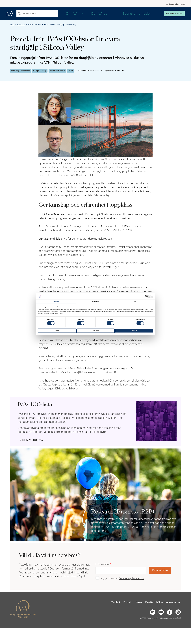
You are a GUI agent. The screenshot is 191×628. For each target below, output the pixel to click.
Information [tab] (95, 301)
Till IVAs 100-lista (32, 439)
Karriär (149, 602)
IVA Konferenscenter (168, 602)
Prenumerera (160, 570)
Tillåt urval (95, 330)
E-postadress (103, 564)
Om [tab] (135, 301)
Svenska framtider (146, 13)
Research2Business (57, 71)
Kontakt (128, 602)
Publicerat (21, 24)
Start (12, 24)
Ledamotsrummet (177, 4)
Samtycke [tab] (56, 301)
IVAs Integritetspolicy (131, 578)
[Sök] (19, 13)
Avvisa (57, 330)
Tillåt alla (134, 330)
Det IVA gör (123, 13)
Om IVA (106, 13)
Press (139, 602)
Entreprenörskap (39, 71)
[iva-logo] (9, 13)
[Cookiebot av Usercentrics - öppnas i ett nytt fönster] (141, 296)
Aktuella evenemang (174, 13)
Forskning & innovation (20, 71)
